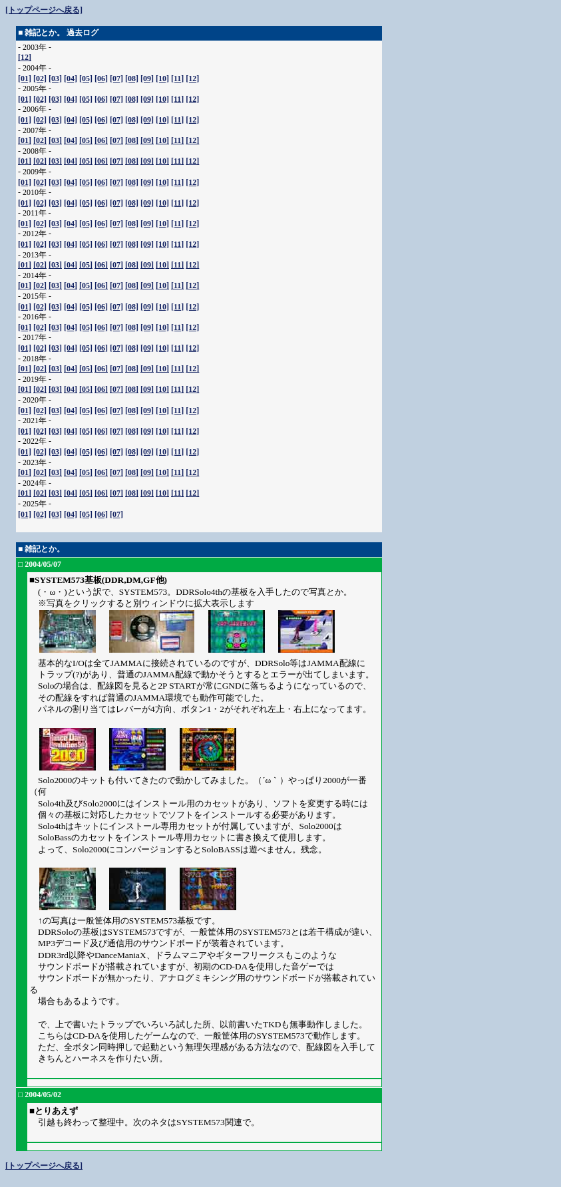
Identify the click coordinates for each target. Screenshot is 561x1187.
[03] (55, 78)
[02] (40, 78)
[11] (177, 78)
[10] (162, 78)
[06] (101, 78)
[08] (131, 78)
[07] (116, 78)
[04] (70, 78)
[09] (147, 78)
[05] (86, 78)
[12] (24, 57)
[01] (24, 78)
